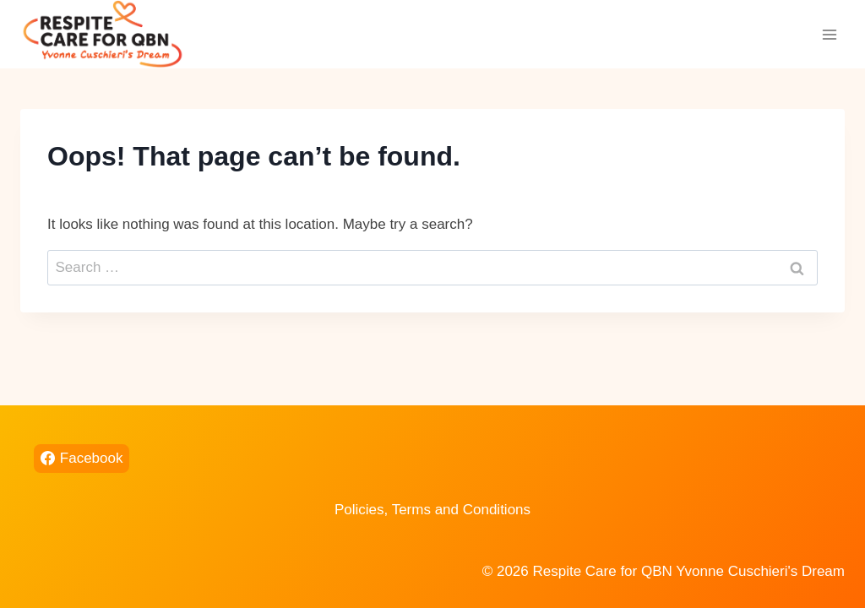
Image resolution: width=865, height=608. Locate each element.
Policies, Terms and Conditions (432, 510)
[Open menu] (829, 34)
